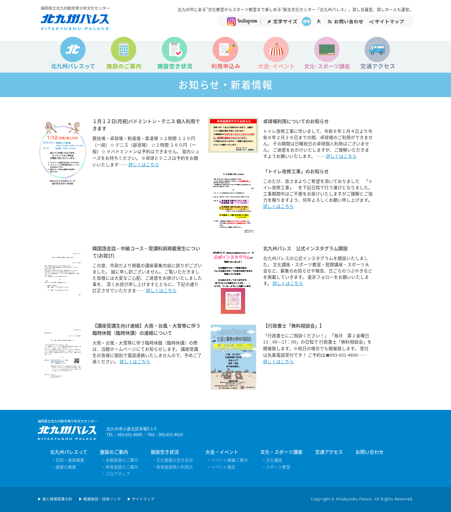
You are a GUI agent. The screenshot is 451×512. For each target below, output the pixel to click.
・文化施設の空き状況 (172, 460)
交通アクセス (329, 451)
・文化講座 (272, 460)
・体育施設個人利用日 (172, 467)
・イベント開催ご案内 (227, 460)
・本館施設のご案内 (119, 460)
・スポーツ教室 (276, 467)
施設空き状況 (165, 451)
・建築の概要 (64, 467)
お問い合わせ (369, 451)
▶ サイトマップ (140, 499)
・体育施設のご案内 (119, 467)
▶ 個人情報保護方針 (55, 499)
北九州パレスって (68, 451)
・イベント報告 (221, 467)
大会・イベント (221, 451)
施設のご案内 (114, 451)
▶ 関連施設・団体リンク (100, 499)
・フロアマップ (115, 474)
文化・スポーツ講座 (281, 451)
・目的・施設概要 (68, 460)
